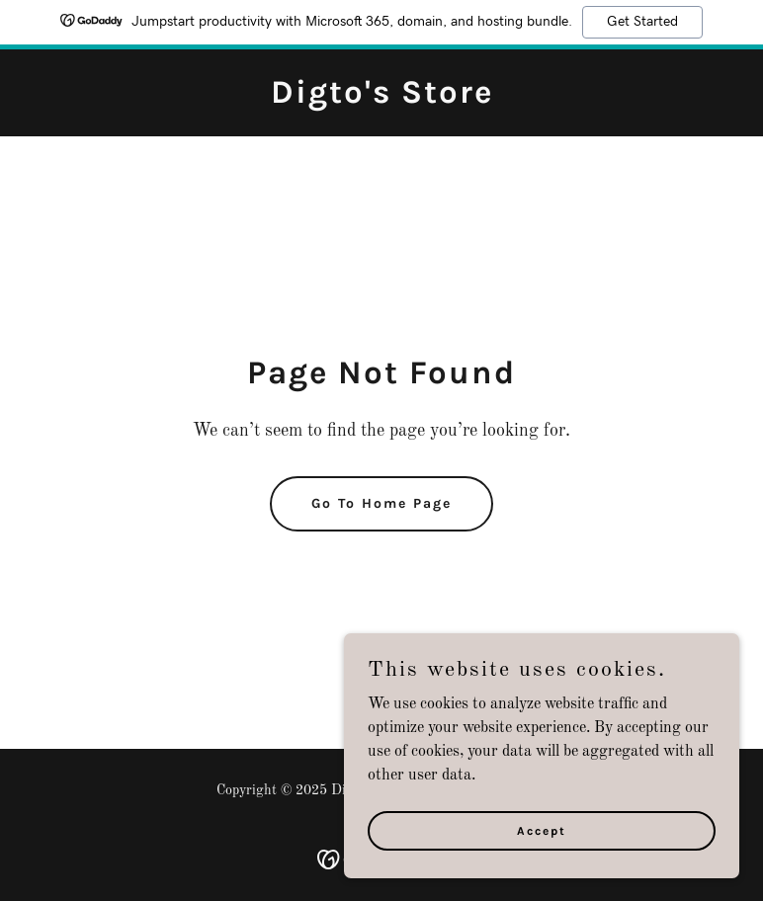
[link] (382, 99)
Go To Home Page (381, 503)
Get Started (642, 22)
